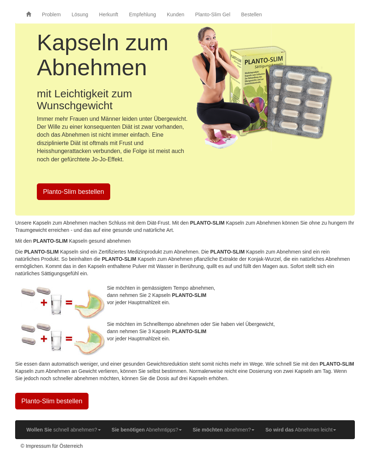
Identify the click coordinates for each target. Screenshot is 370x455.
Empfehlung (142, 14)
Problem (51, 14)
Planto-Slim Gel (212, 14)
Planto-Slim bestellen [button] (73, 191)
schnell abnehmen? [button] (63, 430)
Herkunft (108, 14)
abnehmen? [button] (223, 430)
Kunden (175, 14)
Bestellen (251, 14)
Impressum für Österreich (54, 446)
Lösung (80, 14)
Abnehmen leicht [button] (300, 430)
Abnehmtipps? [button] (147, 430)
